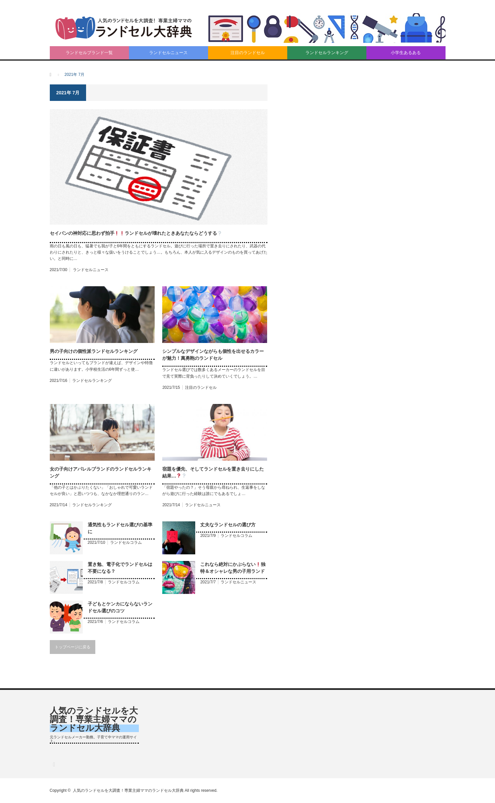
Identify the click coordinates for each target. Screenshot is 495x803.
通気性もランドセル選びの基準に (120, 528)
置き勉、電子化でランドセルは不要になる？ (120, 568)
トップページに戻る (72, 647)
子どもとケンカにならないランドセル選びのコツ (120, 607)
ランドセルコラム (126, 542)
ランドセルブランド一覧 (89, 52)
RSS (54, 764)
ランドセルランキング (326, 52)
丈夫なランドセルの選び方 (228, 524)
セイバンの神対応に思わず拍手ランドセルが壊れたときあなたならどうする (136, 233)
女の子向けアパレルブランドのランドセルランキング (100, 472)
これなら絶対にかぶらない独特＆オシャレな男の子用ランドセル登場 (232, 568)
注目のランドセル (248, 52)
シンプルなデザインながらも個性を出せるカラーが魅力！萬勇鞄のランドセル (213, 355)
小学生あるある (406, 52)
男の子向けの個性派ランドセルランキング (94, 351)
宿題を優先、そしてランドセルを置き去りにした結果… (213, 472)
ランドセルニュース (168, 52)
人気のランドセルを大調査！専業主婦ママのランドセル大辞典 (94, 719)
